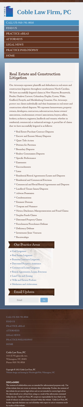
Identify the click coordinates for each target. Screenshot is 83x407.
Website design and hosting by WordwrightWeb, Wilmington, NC (30, 372)
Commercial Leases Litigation (26, 267)
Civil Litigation (19, 251)
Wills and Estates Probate (24, 280)
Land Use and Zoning (22, 275)
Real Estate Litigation (22, 255)
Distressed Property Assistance (26, 263)
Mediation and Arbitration (24, 284)
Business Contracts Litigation (26, 259)
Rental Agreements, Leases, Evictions (29, 271)
